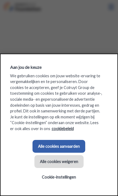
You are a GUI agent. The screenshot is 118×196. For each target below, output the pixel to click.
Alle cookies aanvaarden (59, 146)
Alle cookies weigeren (59, 161)
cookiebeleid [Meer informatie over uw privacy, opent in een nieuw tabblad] (63, 128)
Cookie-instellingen (59, 177)
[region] (59, 125)
